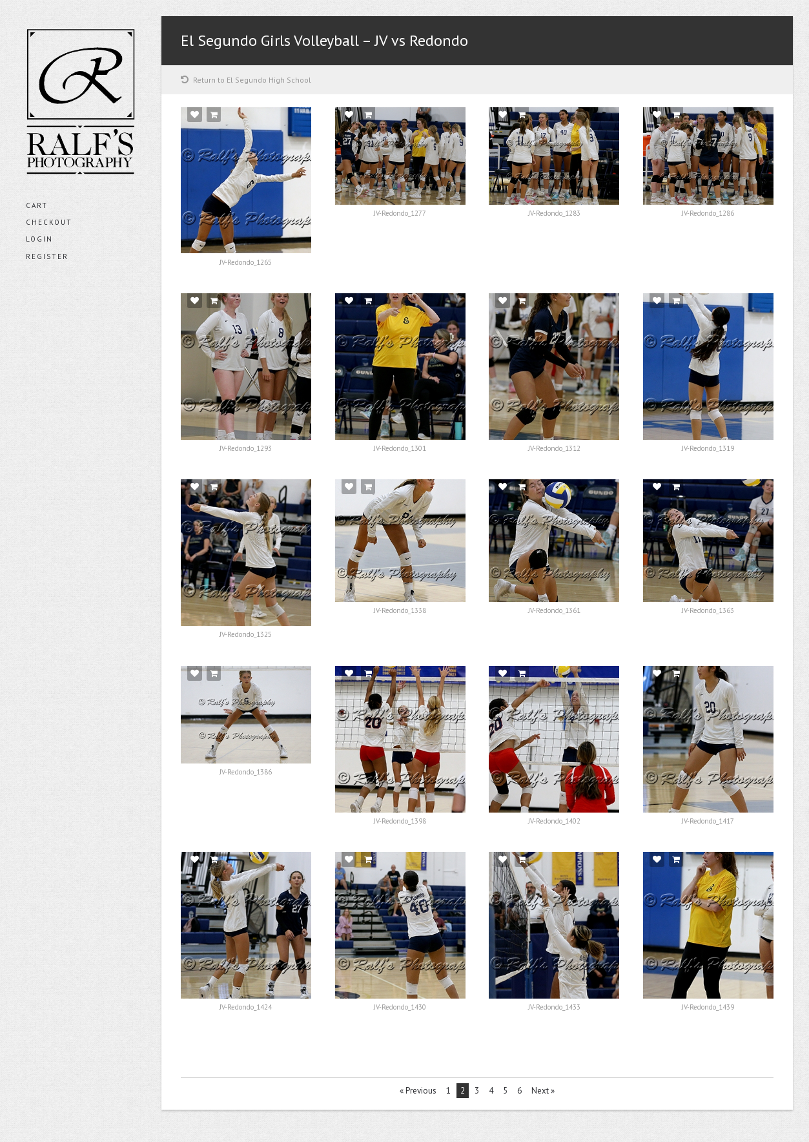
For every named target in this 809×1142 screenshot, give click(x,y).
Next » (543, 1090)
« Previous (418, 1090)
